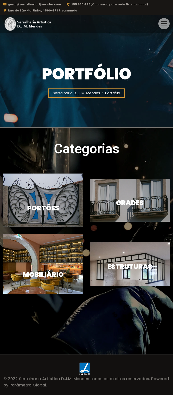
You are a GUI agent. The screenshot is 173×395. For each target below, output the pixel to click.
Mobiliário (43, 274)
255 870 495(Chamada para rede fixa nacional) (107, 4)
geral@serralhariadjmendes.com (32, 4)
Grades (130, 203)
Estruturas (129, 266)
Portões (43, 208)
